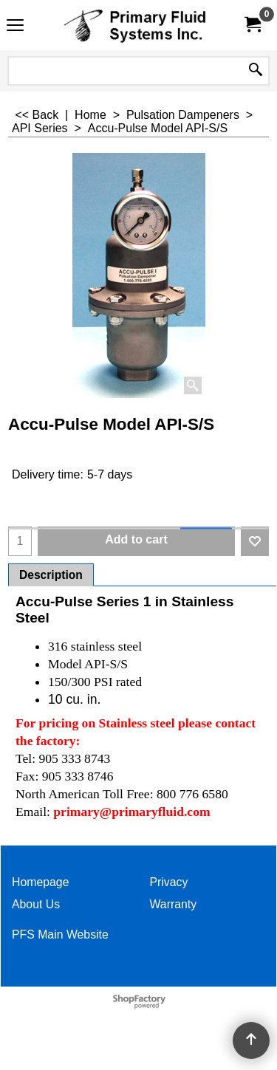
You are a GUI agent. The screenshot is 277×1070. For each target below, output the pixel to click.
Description (51, 575)
